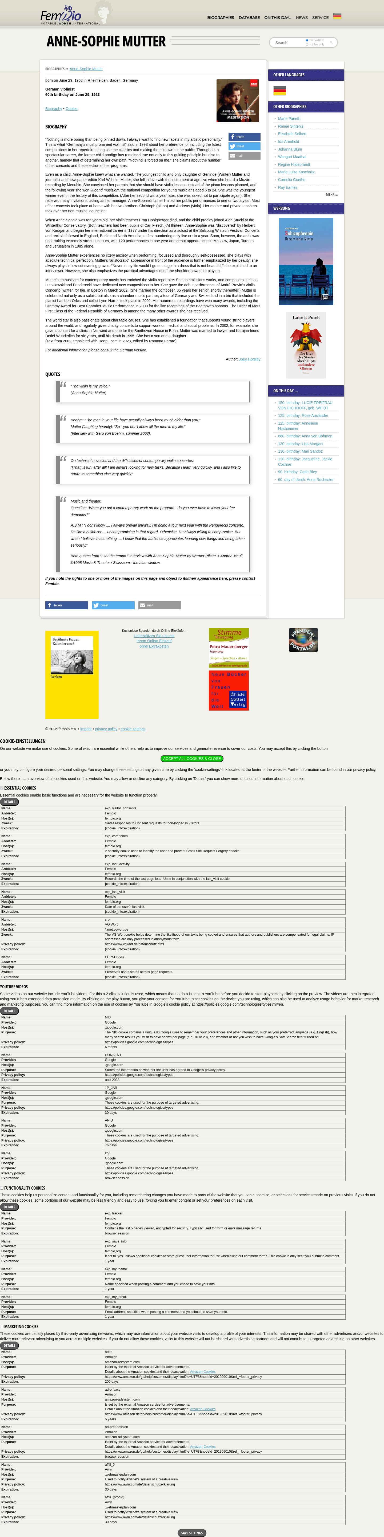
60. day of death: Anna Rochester (306, 479)
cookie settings (133, 729)
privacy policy (106, 729)
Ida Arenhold (288, 141)
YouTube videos (14, 987)
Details (9, 801)
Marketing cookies (19, 1327)
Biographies (220, 17)
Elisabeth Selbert (292, 134)
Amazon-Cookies (203, 1372)
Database (249, 17)
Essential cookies (18, 788)
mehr (330, 194)
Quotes (72, 109)
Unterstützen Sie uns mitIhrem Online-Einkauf (154, 641)
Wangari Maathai (292, 157)
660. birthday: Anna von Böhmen (305, 436)
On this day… (277, 17)
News (302, 17)
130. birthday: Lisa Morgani (300, 444)
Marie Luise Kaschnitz (296, 172)
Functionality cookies (22, 1188)
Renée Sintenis (290, 126)
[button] (245, 137)
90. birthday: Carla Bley (297, 472)
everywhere (315, 40)
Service (320, 17)
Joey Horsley (250, 359)
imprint (85, 729)
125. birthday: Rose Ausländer (303, 415)
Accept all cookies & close (192, 758)
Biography (53, 109)
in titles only (315, 44)
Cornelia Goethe (291, 180)
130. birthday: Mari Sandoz (300, 451)
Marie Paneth (289, 118)
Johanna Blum (290, 149)
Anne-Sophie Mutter (86, 69)
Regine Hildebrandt (294, 164)
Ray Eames (287, 187)
